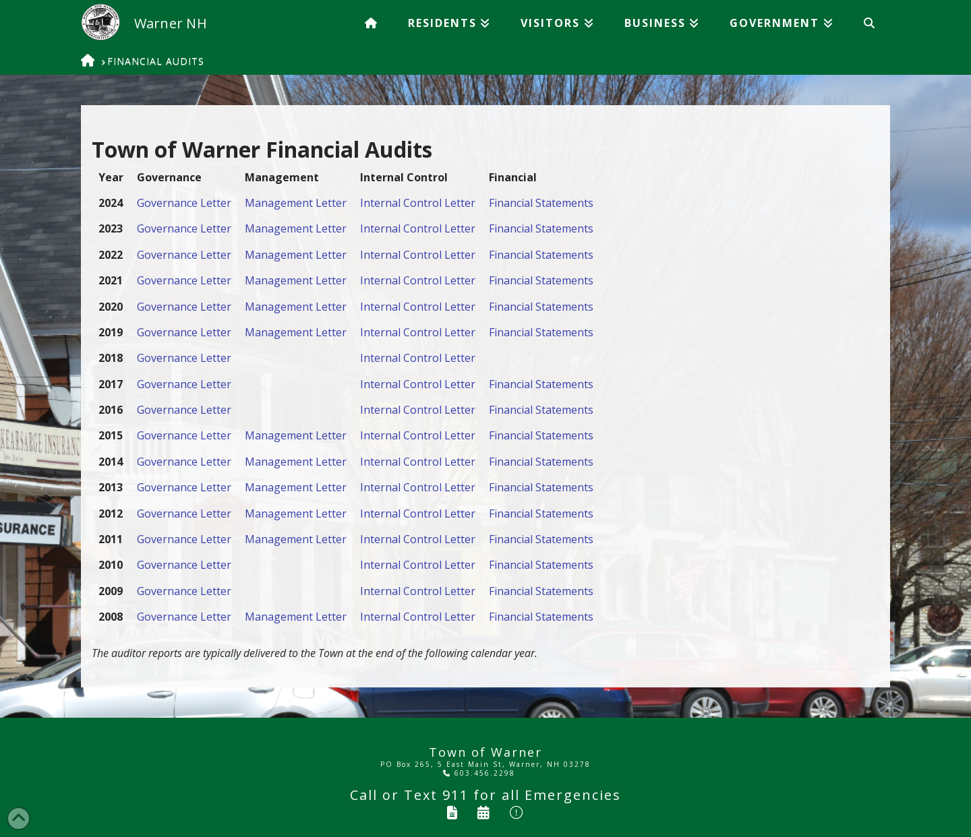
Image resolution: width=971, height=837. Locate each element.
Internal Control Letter (417, 202)
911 (455, 795)
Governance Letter (184, 202)
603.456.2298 (479, 773)
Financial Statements (541, 202)
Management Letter (296, 202)
